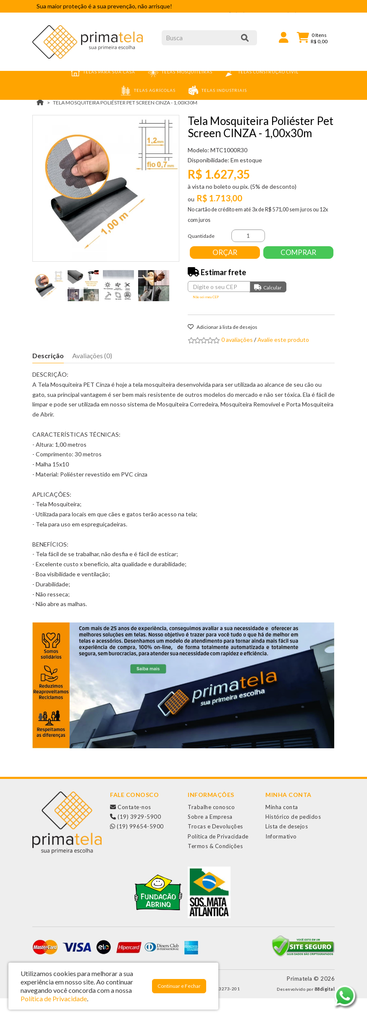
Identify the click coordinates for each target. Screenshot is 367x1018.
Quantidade (201, 236)
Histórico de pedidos (293, 836)
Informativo (281, 856)
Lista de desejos (286, 846)
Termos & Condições (215, 865)
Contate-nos (130, 826)
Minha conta (281, 826)
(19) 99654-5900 (137, 846)
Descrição (48, 375)
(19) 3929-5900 (135, 836)
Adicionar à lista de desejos (222, 347)
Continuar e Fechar (179, 986)
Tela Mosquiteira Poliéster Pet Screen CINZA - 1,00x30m (125, 102)
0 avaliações (237, 359)
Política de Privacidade (218, 856)
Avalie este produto (283, 359)
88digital (325, 1008)
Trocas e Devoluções (215, 846)
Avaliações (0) (92, 375)
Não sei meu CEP (206, 317)
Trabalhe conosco (211, 826)
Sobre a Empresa (210, 836)
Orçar (225, 252)
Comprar (226, 272)
